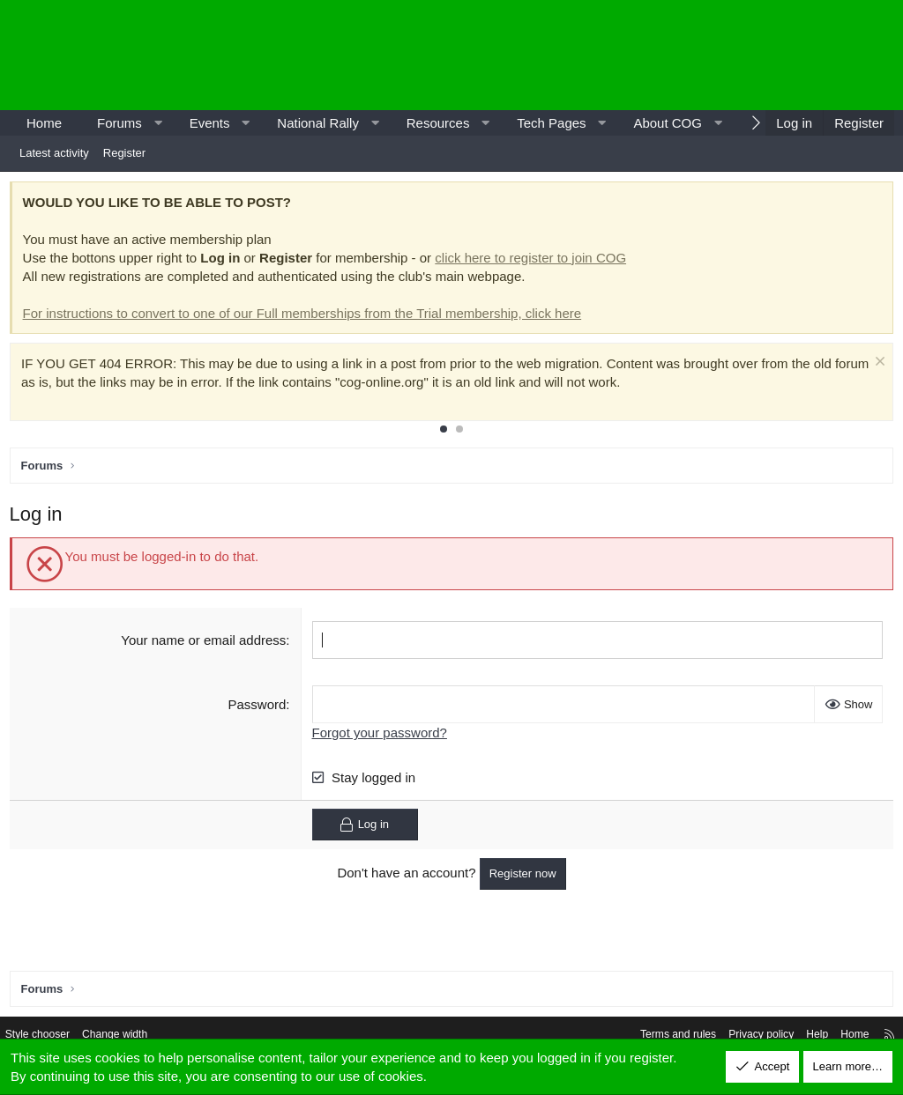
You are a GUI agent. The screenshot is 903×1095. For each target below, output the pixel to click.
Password (258, 707)
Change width (134, 1035)
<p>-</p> (744, 55)
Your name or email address (205, 643)
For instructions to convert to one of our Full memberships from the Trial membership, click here (306, 316)
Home (44, 122)
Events (210, 122)
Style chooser (51, 1035)
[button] (157, 123)
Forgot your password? (380, 736)
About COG (667, 122)
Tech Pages (551, 122)
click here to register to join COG (535, 261)
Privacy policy (742, 1035)
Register (124, 152)
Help (802, 1035)
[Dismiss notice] (872, 367)
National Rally (318, 122)
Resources (438, 122)
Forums (119, 122)
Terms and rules (653, 1035)
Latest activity (54, 152)
